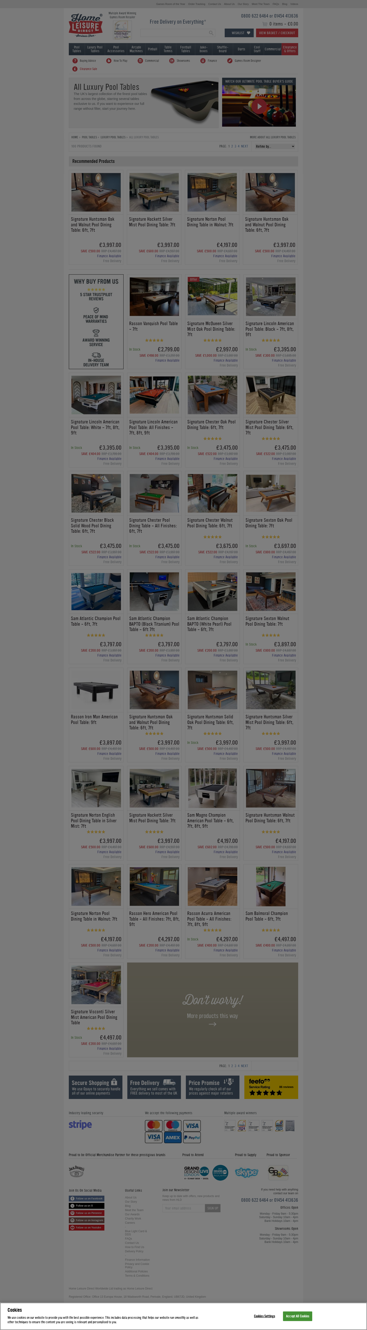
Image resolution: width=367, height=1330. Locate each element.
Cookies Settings (264, 1316)
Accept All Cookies (297, 1316)
